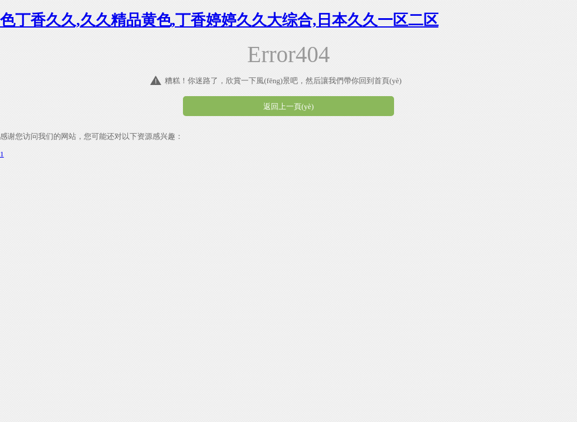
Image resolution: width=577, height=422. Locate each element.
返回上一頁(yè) (288, 106)
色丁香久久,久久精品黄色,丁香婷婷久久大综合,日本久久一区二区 (219, 20)
